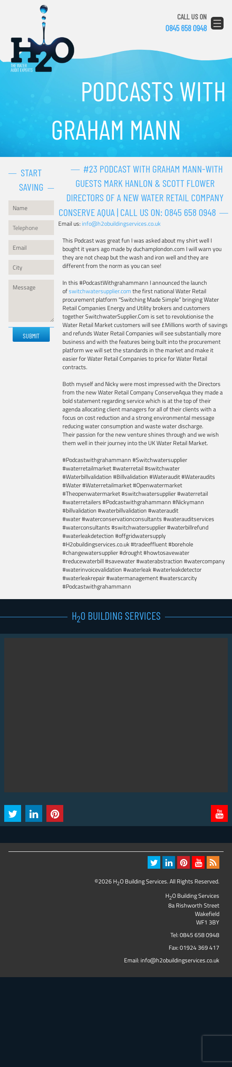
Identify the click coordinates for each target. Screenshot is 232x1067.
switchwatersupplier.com (100, 290)
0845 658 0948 (186, 28)
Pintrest (54, 813)
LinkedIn (33, 813)
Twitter (12, 813)
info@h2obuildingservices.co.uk (121, 223)
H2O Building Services (42, 39)
